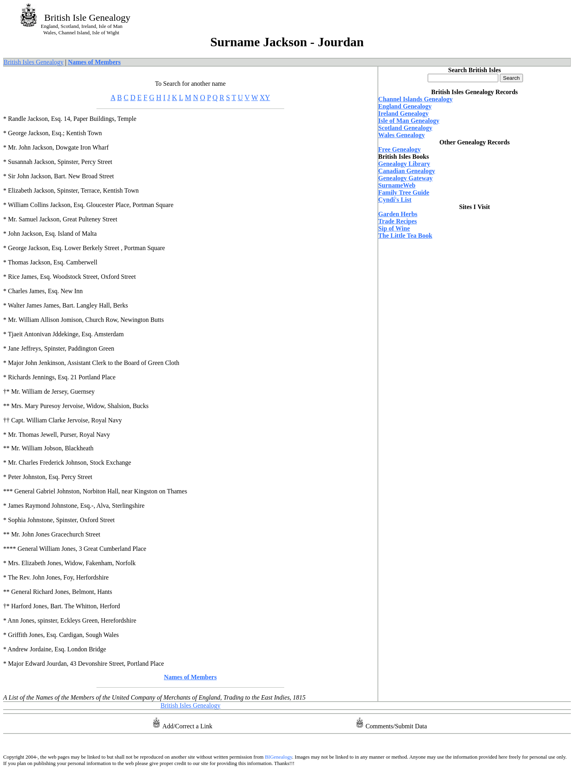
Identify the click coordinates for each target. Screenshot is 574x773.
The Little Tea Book (405, 235)
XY (265, 98)
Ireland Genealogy (403, 113)
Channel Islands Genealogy (415, 99)
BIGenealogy (277, 757)
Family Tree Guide (403, 192)
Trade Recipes (397, 221)
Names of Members (94, 62)
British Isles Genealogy (33, 62)
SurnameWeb (396, 185)
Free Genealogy (399, 149)
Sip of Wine (394, 228)
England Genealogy (405, 106)
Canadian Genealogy (406, 171)
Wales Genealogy (401, 135)
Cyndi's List (394, 199)
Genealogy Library (404, 163)
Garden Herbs (397, 214)
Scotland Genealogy (405, 127)
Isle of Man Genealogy (408, 120)
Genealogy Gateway (405, 178)
